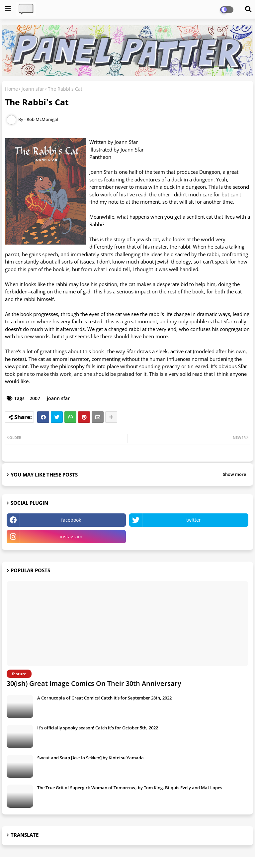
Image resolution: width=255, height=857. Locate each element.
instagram (71, 536)
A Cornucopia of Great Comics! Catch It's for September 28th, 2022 (104, 698)
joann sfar (33, 89)
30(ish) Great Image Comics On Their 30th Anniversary (94, 683)
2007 (35, 398)
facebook (71, 520)
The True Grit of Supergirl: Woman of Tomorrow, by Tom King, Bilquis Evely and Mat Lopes (129, 788)
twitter (193, 520)
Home (11, 89)
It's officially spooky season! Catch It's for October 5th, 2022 (97, 728)
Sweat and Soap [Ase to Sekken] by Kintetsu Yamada (90, 758)
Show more (234, 474)
